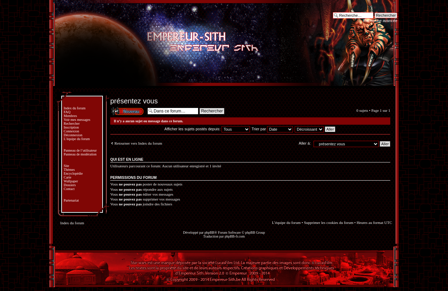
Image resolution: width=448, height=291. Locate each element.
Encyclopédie (73, 173)
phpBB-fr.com (235, 236)
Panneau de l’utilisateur (80, 150)
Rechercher (72, 123)
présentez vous (134, 101)
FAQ (67, 112)
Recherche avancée (380, 21)
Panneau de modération (80, 154)
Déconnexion (73, 135)
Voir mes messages (77, 120)
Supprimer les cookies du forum (328, 222)
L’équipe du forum (77, 139)
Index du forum (74, 108)
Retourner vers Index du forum (138, 143)
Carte (67, 177)
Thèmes (69, 170)
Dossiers (70, 185)
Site (66, 166)
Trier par (272, 129)
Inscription (71, 127)
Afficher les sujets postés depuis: (207, 129)
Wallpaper (71, 181)
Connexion (71, 131)
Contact (69, 189)
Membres (70, 116)
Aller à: (305, 143)
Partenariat (71, 200)
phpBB (209, 232)
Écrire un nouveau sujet (127, 111)
